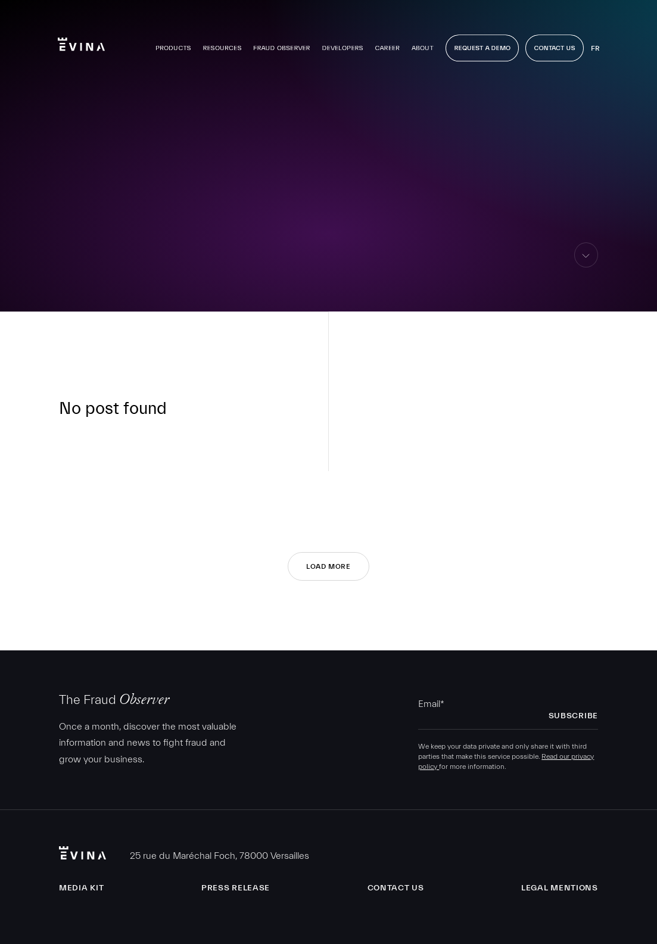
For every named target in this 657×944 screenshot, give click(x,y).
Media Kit (81, 888)
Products (173, 42)
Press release (235, 888)
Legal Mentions (559, 888)
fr (594, 43)
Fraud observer (281, 42)
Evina (81, 38)
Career (387, 42)
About (422, 42)
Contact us (396, 888)
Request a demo (482, 42)
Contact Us (554, 42)
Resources (222, 42)
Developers (342, 42)
